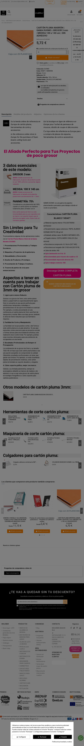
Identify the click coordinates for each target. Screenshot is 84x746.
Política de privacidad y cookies (62, 742)
